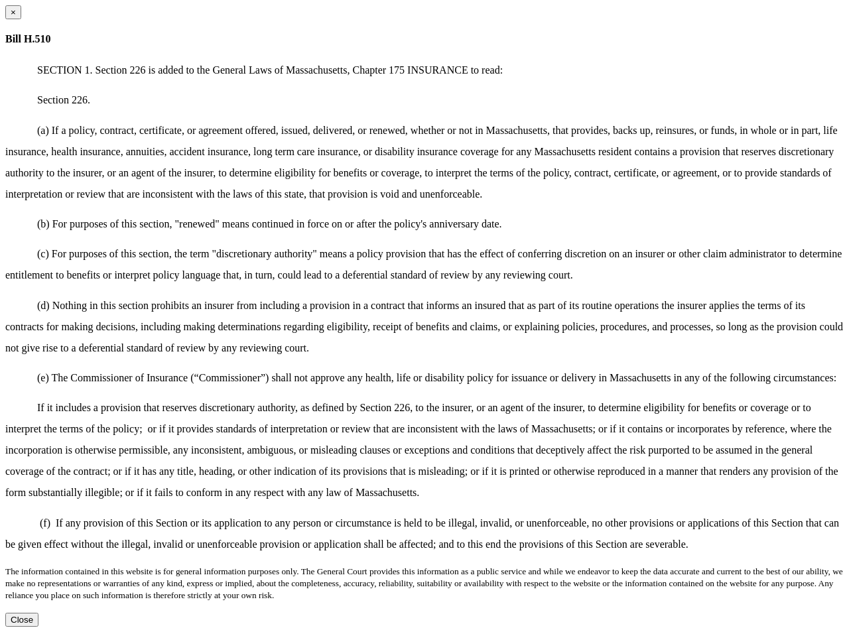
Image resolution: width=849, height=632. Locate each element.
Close (22, 620)
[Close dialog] (13, 12)
